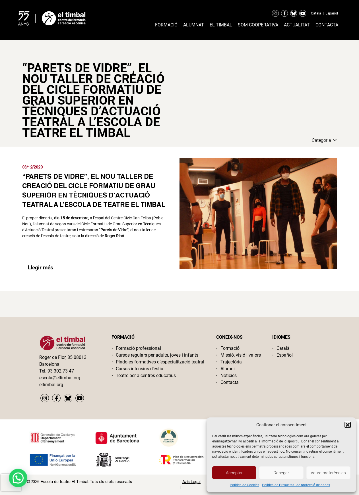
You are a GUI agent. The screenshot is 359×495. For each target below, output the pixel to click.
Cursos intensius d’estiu (139, 368)
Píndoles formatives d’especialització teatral (160, 362)
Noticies (228, 375)
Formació (166, 25)
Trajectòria (231, 362)
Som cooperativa (258, 25)
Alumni (227, 368)
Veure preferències (328, 472)
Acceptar (234, 472)
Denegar (281, 472)
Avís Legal (191, 481)
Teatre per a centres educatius (146, 375)
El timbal (221, 25)
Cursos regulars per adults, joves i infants (157, 355)
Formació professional (138, 348)
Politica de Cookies (244, 485)
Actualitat (297, 25)
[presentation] (11, 482)
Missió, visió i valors (240, 355)
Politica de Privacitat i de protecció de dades (296, 485)
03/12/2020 (32, 167)
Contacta (326, 25)
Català (316, 13)
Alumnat (193, 25)
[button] (347, 425)
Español (331, 13)
